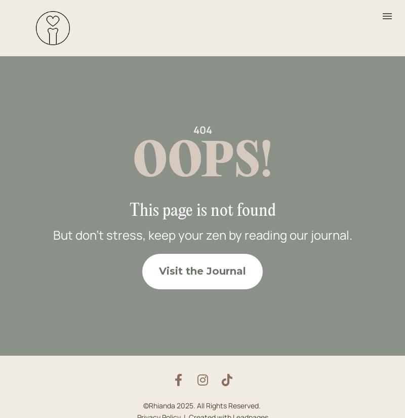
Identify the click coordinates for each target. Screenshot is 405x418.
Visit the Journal (202, 268)
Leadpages (250, 411)
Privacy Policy (159, 411)
